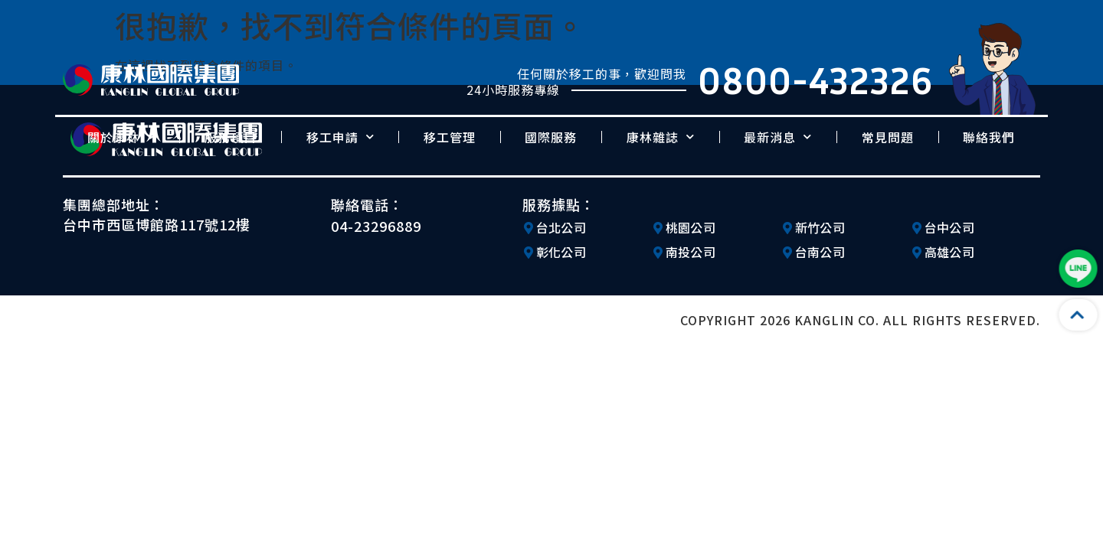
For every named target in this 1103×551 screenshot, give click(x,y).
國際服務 (551, 137)
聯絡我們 (989, 137)
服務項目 (231, 137)
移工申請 (340, 136)
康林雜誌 (661, 136)
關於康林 (121, 136)
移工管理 (450, 137)
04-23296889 (376, 226)
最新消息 (778, 136)
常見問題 (888, 137)
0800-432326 (815, 80)
